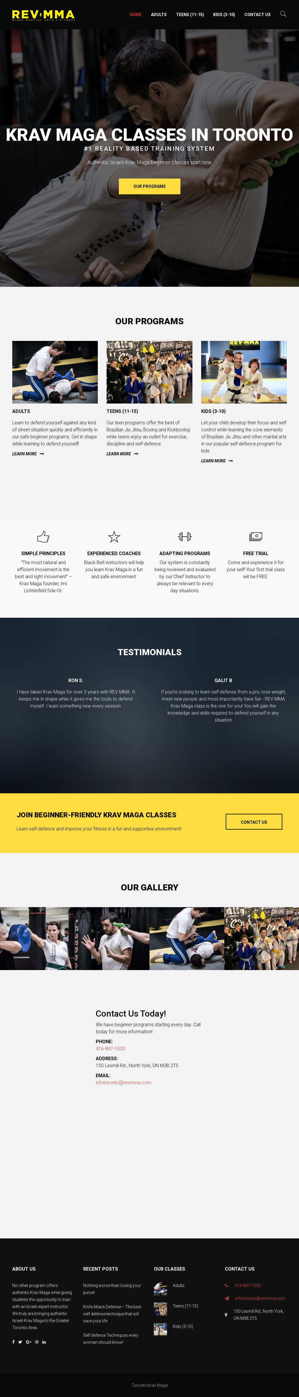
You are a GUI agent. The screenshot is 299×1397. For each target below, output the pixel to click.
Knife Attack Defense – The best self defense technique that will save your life (112, 1314)
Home (136, 14)
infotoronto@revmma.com (123, 1082)
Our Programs (149, 186)
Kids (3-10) (224, 14)
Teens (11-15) (190, 14)
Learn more (24, 454)
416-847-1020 (110, 1048)
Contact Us (257, 14)
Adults (159, 14)
